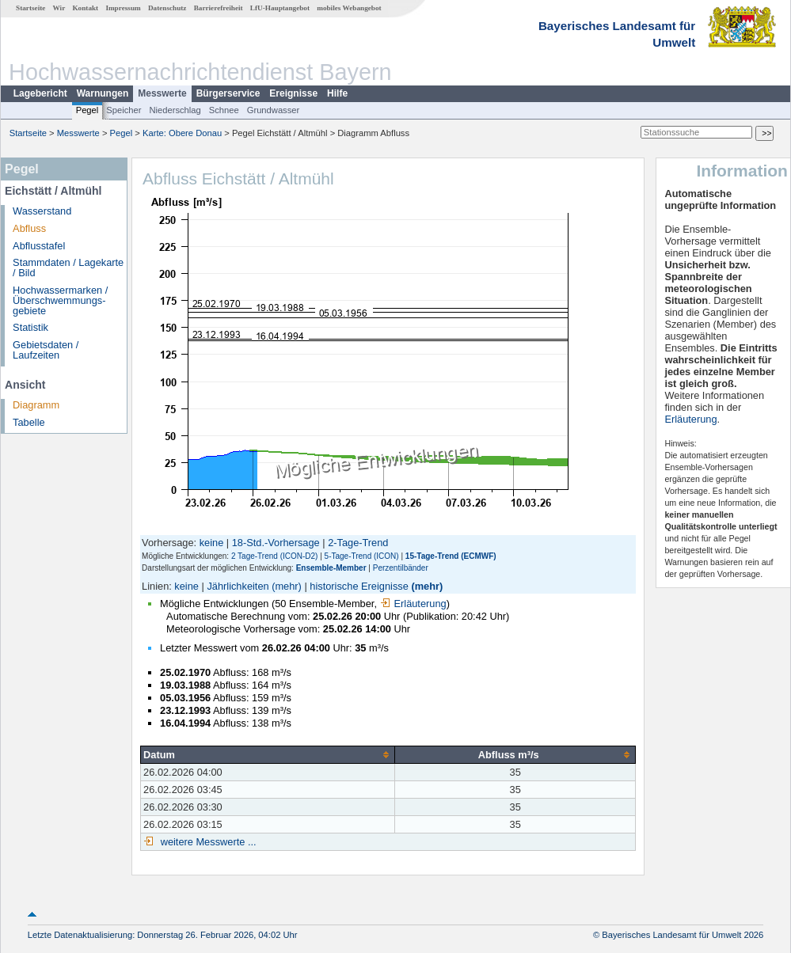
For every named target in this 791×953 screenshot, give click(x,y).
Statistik (30, 327)
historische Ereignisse (359, 586)
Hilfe (337, 93)
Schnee (224, 110)
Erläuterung (413, 603)
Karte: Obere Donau (182, 133)
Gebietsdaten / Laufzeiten (45, 350)
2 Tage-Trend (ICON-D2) (274, 556)
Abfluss (29, 228)
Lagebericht (40, 93)
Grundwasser (273, 110)
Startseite (30, 8)
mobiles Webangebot (349, 8)
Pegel (87, 110)
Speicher (123, 110)
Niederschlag (174, 110)
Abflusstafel (39, 246)
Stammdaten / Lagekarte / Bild (68, 267)
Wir (59, 8)
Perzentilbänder (400, 568)
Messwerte (162, 93)
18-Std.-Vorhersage (276, 543)
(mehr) (287, 586)
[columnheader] (268, 754)
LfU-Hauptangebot (280, 8)
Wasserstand (42, 211)
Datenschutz (167, 8)
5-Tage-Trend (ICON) (362, 556)
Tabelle (29, 422)
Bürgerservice (228, 93)
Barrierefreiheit (218, 8)
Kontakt (85, 8)
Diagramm (36, 405)
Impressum (122, 8)
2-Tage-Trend (358, 543)
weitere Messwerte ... (207, 842)
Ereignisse (293, 93)
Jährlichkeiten (237, 586)
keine (212, 543)
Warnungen (103, 93)
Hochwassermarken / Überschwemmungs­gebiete (60, 300)
